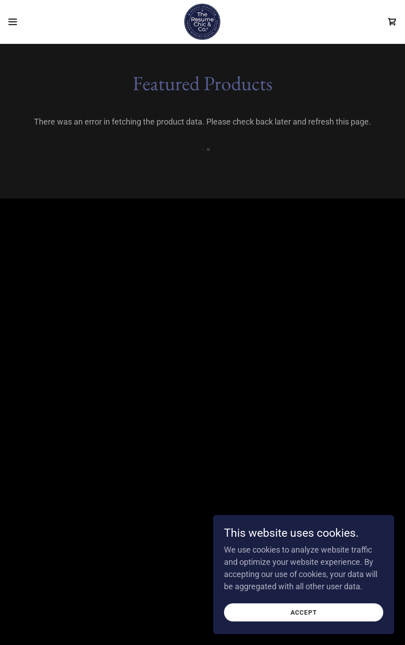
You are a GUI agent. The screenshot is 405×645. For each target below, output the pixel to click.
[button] (33, 22)
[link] (202, 22)
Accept (304, 612)
